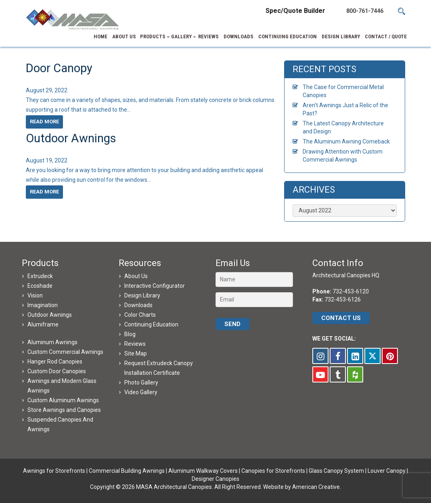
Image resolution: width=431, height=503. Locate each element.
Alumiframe (43, 324)
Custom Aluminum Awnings (63, 400)
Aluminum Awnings (52, 342)
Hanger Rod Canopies (54, 361)
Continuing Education (151, 324)
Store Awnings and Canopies (64, 410)
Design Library (142, 295)
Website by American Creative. (302, 487)
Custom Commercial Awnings (65, 352)
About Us (136, 276)
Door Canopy (59, 68)
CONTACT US (341, 318)
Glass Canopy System (336, 471)
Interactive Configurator (154, 286)
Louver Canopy (387, 471)
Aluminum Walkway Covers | (204, 471)
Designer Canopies (215, 479)
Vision (35, 295)
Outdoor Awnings (71, 138)
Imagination (42, 305)
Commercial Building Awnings (127, 471)
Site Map (135, 353)
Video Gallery (140, 392)
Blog (130, 334)
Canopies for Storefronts (273, 471)
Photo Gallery (141, 382)
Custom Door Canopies (56, 371)
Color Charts (140, 315)
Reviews (135, 344)
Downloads (138, 305)
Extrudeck (40, 276)
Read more (44, 121)
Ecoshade (39, 286)
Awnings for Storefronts (54, 471)
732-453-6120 (351, 291)
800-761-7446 (364, 11)
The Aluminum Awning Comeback (346, 141)
